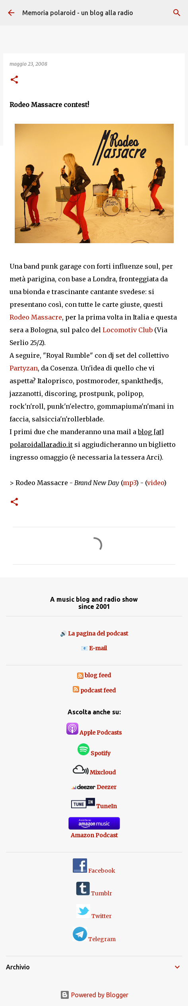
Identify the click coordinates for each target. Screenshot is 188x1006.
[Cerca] (177, 12)
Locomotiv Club (128, 330)
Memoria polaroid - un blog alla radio (77, 12)
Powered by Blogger (94, 994)
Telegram (94, 939)
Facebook (94, 870)
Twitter (94, 916)
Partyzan (24, 368)
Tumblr (94, 893)
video (155, 483)
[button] (14, 80)
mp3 (129, 483)
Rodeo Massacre (36, 317)
